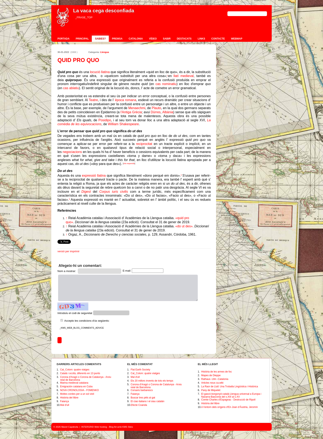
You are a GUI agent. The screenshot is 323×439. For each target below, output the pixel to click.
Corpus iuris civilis (113, 191)
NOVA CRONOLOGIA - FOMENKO (79, 390)
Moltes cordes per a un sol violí (77, 393)
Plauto (156, 108)
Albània (167, 112)
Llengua (104, 52)
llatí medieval (183, 76)
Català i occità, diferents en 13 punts (80, 373)
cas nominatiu (166, 84)
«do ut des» (184, 226)
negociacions (72, 152)
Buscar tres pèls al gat (143, 397)
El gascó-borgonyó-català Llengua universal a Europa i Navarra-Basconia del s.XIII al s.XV (231, 395)
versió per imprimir (68, 251)
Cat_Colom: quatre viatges (74, 369)
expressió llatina (94, 175)
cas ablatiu (71, 88)
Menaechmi (136, 108)
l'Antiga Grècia (131, 112)
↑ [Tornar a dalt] (66, 218)
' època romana (124, 100)
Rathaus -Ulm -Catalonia (214, 379)
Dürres (156, 112)
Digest (86, 191)
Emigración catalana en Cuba (76, 386)
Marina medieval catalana (74, 382)
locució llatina (100, 72)
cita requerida (129, 163)
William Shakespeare (123, 124)
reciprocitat (144, 144)
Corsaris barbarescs (142, 390)
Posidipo (104, 120)
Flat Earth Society (140, 369)
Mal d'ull (64, 405)
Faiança (64, 401)
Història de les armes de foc (216, 371)
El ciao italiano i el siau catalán (147, 401)
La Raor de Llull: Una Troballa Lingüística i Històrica (229, 386)
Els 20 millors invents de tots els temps (152, 380)
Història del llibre (69, 397)
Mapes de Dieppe (211, 375)
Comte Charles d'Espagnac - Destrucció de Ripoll (228, 399)
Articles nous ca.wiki (212, 382)
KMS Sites (127, 427)
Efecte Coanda (139, 405)
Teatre (93, 100)
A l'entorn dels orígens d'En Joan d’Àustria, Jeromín (229, 407)
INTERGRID (87, 427)
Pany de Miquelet (210, 390)
